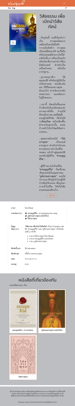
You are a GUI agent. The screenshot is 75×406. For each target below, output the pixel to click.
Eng (13, 8)
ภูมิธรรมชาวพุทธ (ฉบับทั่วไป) (38, 216)
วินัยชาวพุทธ (32, 218)
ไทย (9, 8)
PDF (52, 195)
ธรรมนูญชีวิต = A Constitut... (23, 330)
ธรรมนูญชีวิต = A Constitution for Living (42, 213)
